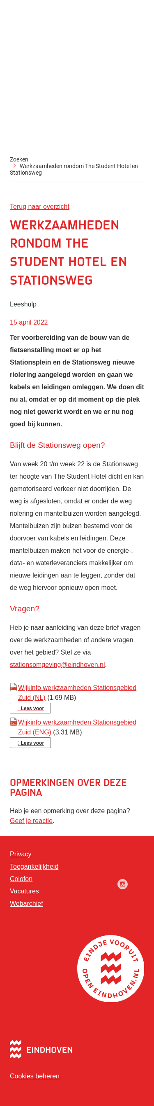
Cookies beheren (35, 1076)
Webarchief (26, 903)
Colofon (21, 878)
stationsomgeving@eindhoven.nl (57, 664)
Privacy (20, 854)
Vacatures (24, 891)
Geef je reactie (31, 820)
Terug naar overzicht (39, 206)
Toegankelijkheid (34, 866)
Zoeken (19, 159)
